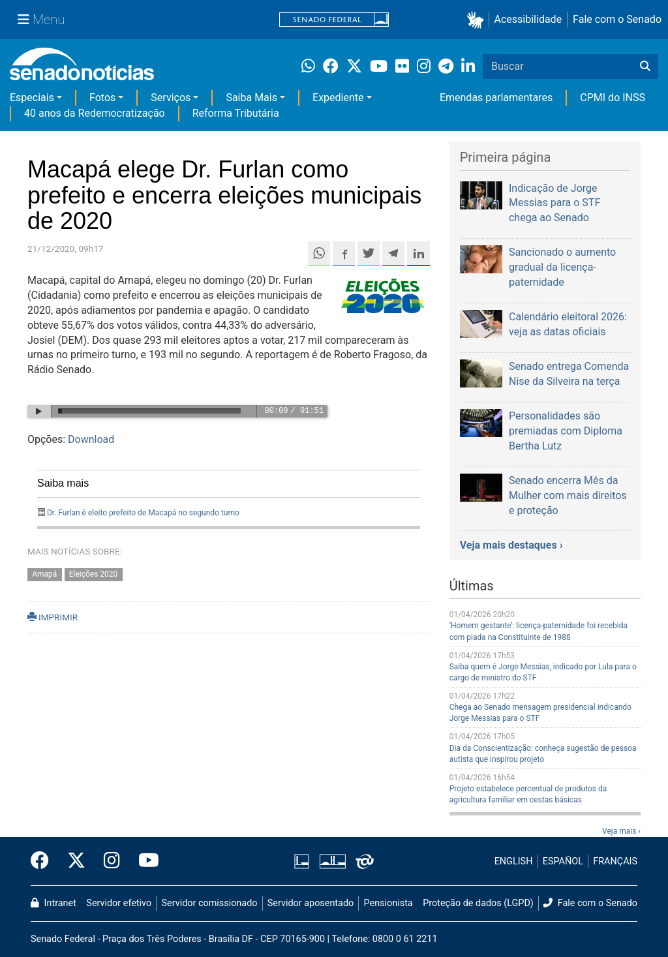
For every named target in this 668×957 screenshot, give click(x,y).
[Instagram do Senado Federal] (112, 861)
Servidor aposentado (310, 903)
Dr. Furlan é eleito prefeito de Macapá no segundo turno (143, 512)
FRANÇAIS (615, 861)
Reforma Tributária (235, 113)
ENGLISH (513, 861)
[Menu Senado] (41, 19)
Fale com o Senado (617, 19)
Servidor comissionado (210, 903)
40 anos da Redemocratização (94, 113)
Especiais (32, 97)
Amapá (44, 574)
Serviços (170, 97)
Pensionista (388, 903)
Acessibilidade (528, 19)
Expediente (337, 97)
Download (91, 439)
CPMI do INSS (612, 97)
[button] (478, 20)
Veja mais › (621, 831)
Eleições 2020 (93, 574)
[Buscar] (645, 66)
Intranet (53, 903)
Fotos (102, 97)
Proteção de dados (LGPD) (478, 903)
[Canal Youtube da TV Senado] (144, 861)
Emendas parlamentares (496, 97)
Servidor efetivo (118, 903)
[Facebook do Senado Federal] (44, 861)
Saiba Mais (251, 97)
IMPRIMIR (52, 617)
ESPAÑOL (563, 861)
